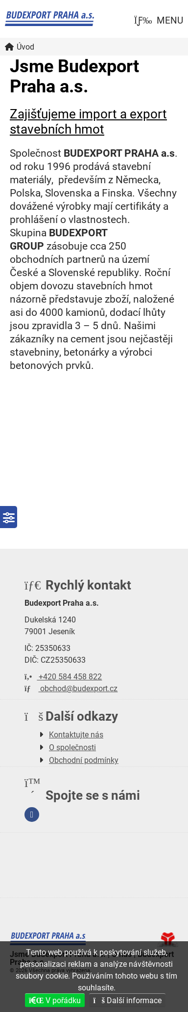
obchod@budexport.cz (71, 688)
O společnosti (72, 747)
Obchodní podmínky (83, 760)
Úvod (49, 18)
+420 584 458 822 (63, 676)
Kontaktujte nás (76, 734)
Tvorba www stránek (167, 939)
